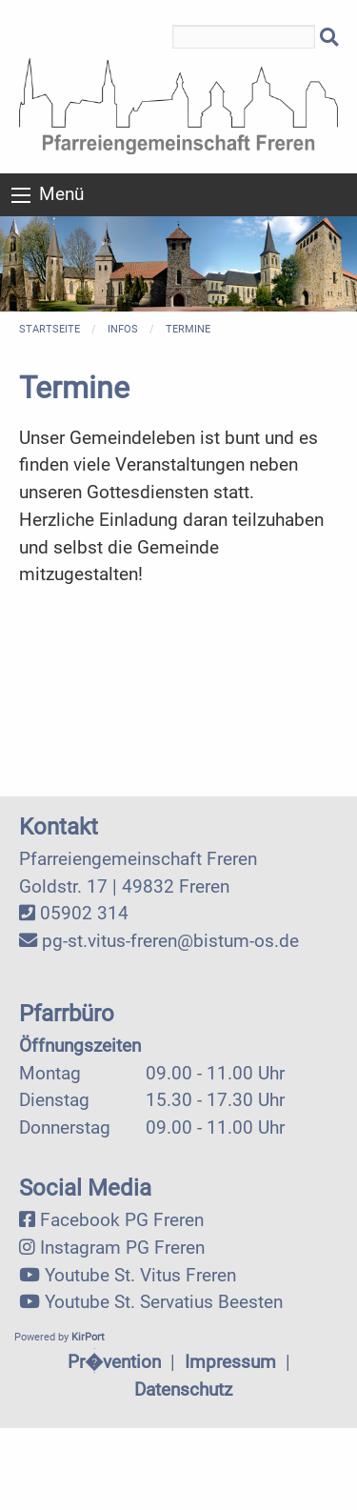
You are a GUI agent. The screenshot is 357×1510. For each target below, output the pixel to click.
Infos (123, 329)
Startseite (49, 329)
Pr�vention (114, 1362)
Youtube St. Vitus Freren (140, 1275)
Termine (188, 329)
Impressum (230, 1362)
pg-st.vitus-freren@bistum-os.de (170, 941)
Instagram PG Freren (122, 1247)
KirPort (88, 1337)
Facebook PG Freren (122, 1220)
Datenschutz (183, 1389)
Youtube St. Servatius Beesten (164, 1302)
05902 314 (84, 913)
